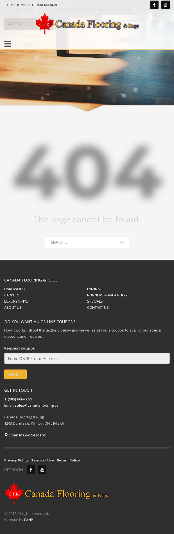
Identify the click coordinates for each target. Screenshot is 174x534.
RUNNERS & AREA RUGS (107, 295)
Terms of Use (42, 460)
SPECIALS (95, 301)
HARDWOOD (14, 288)
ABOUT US (13, 307)
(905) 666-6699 (46, 5)
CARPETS (11, 295)
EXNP (28, 519)
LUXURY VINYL (16, 301)
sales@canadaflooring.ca (36, 405)
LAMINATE (95, 288)
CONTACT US (98, 307)
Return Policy (68, 460)
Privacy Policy (16, 460)
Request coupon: (20, 348)
